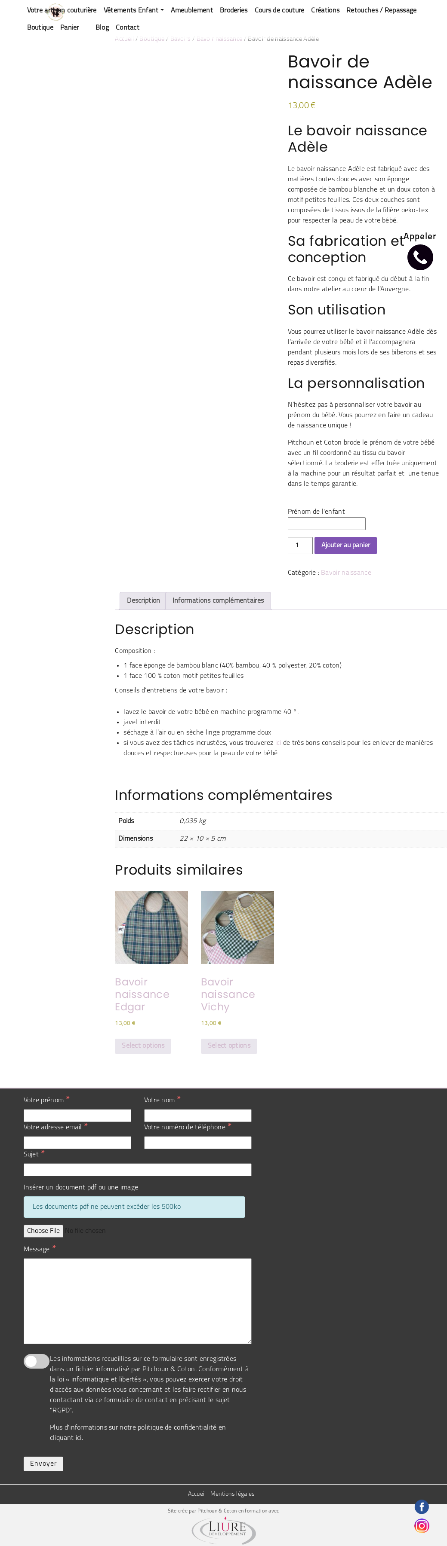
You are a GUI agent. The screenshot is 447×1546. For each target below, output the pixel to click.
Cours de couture (280, 10)
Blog (102, 27)
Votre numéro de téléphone (187, 1127)
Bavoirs (180, 39)
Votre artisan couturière (62, 10)
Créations (325, 10)
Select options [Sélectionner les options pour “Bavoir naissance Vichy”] (229, 1046)
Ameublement (192, 10)
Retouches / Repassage (381, 10)
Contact (127, 27)
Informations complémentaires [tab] (218, 601)
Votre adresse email (56, 1127)
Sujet (34, 1154)
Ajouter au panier (345, 545)
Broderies (234, 10)
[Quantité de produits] (300, 545)
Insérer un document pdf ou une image (81, 1187)
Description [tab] (143, 601)
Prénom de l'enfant (316, 512)
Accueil (124, 39)
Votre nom (162, 1100)
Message (39, 1249)
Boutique (40, 27)
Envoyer (43, 1464)
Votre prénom (47, 1100)
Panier (69, 27)
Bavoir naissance (220, 39)
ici (278, 743)
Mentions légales (232, 1494)
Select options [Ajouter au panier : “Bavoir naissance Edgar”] (143, 1046)
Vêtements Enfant (131, 10)
